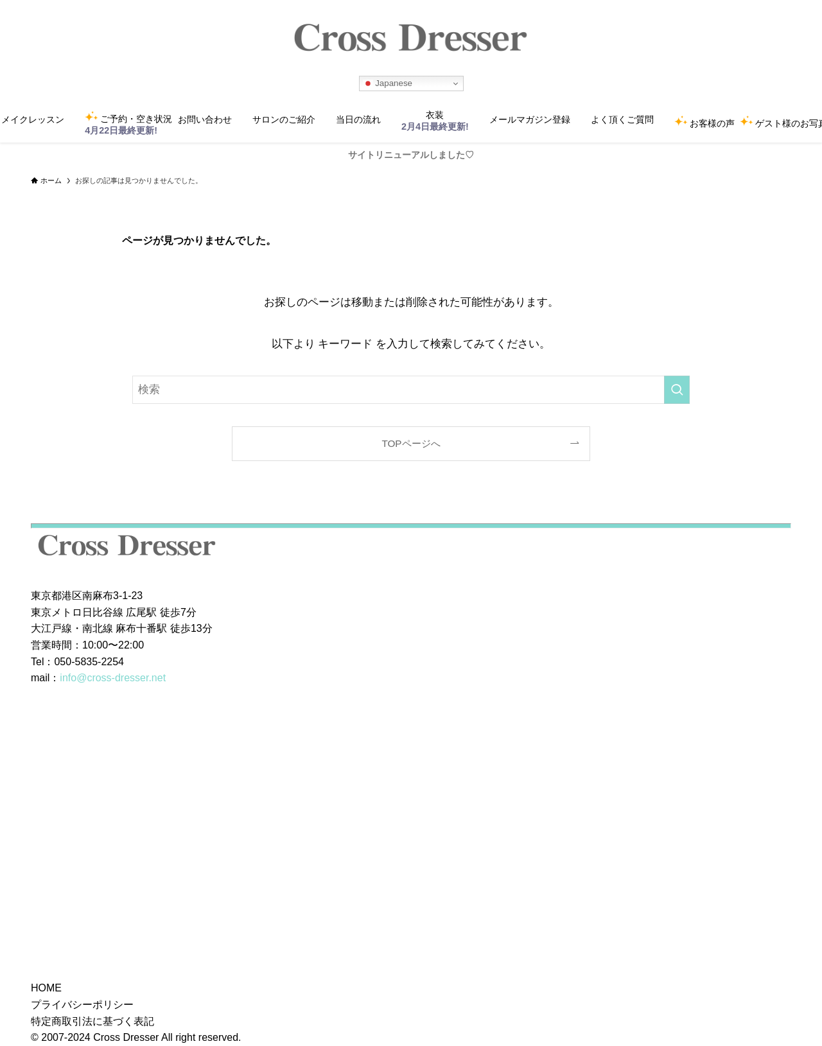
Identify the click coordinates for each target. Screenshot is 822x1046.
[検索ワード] (411, 390)
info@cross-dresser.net (113, 677)
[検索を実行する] (677, 390)
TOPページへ (410, 443)
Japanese (388, 83)
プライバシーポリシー (82, 1004)
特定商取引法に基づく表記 (92, 1021)
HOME (46, 987)
